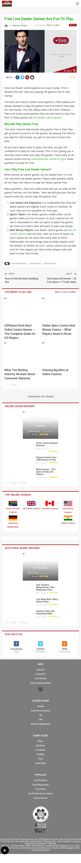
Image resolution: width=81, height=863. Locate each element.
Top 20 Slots (40, 789)
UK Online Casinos (31, 505)
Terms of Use (7, 841)
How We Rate (40, 678)
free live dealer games (19, 263)
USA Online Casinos (68, 507)
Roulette (40, 754)
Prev (7, 385)
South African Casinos (13, 507)
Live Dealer (40, 750)
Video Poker (40, 763)
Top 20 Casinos (40, 780)
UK (40, 715)
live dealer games (49, 263)
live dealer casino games (47, 117)
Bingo (40, 741)
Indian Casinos (68, 519)
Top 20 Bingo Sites (40, 785)
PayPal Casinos (40, 798)
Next (15, 385)
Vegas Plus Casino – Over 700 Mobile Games (40, 422)
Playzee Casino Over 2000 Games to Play (46, 458)
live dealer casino (35, 263)
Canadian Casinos (49, 505)
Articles (73, 25)
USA (40, 719)
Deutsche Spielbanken (13, 521)
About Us (41, 670)
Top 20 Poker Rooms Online (40, 793)
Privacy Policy (70, 839)
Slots (40, 759)
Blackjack (40, 745)
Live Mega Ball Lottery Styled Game (47, 600)
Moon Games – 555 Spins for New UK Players (45, 472)
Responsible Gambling (40, 683)
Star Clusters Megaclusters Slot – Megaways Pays (46, 587)
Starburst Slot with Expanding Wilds (45, 612)
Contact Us (40, 674)
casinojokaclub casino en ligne (48, 159)
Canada (40, 706)
